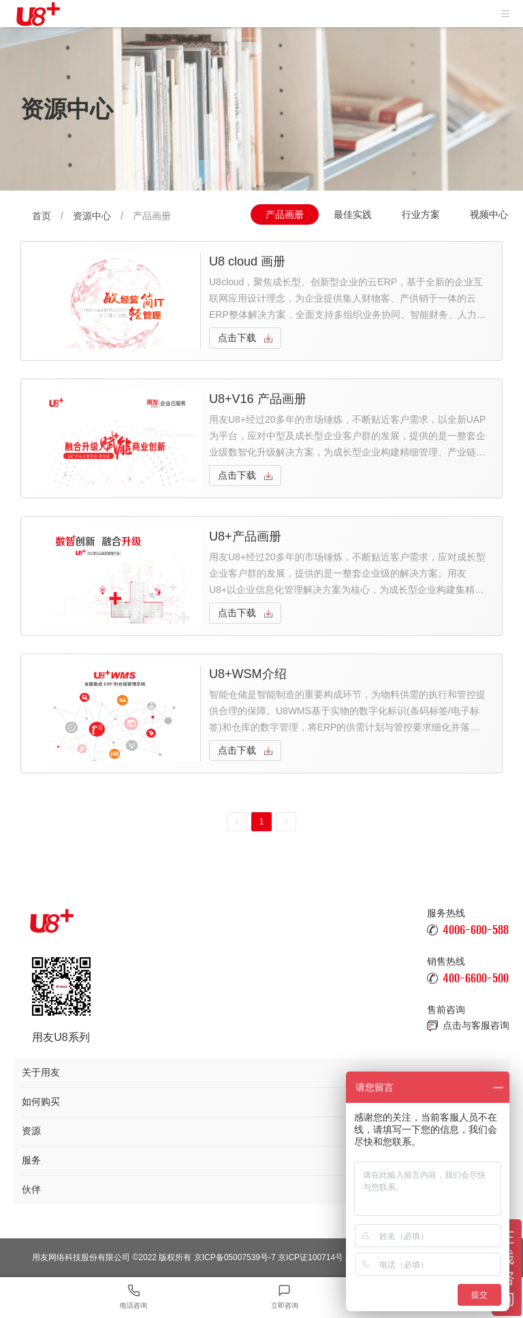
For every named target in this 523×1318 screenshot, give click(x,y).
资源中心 (92, 215)
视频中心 (489, 214)
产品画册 (285, 214)
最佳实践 (353, 214)
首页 (41, 215)
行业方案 (421, 214)
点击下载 (237, 337)
